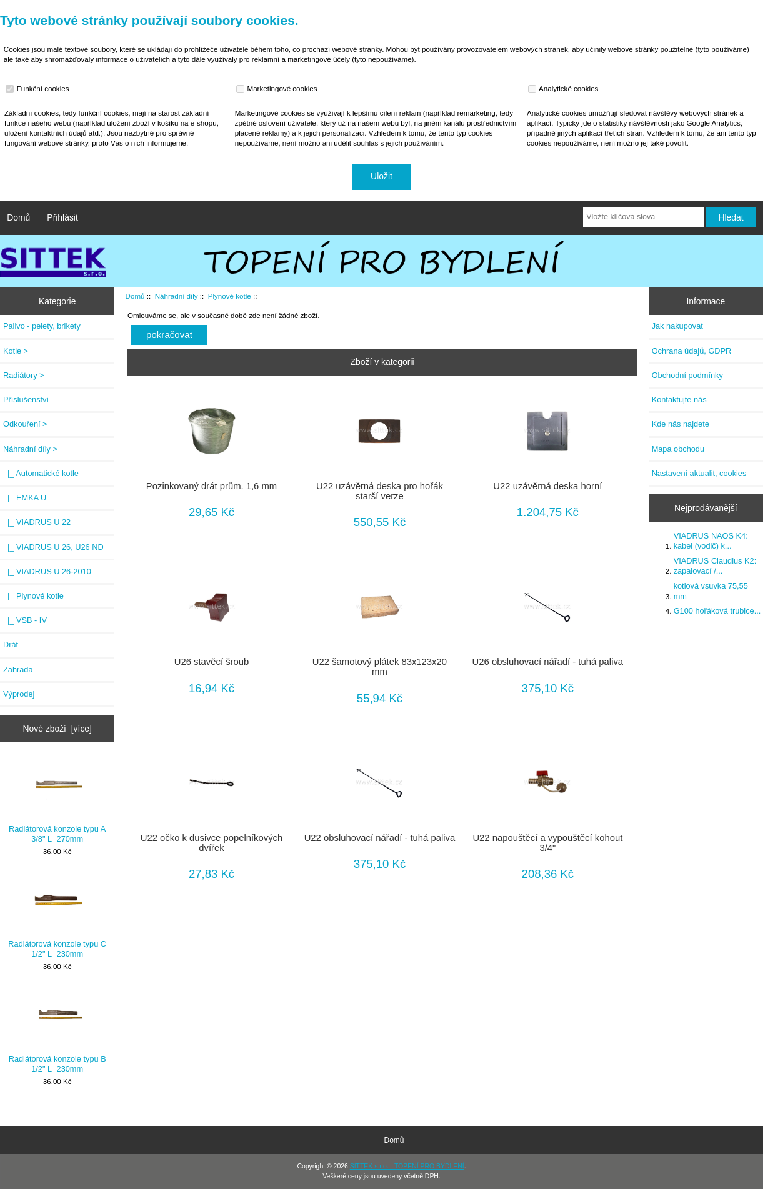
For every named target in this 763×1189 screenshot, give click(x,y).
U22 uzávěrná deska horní (547, 486)
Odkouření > (25, 424)
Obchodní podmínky (687, 375)
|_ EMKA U (24, 497)
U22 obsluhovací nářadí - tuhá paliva (380, 838)
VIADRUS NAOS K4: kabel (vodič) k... (711, 540)
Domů (18, 217)
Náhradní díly (176, 296)
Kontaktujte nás (679, 399)
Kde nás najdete (680, 424)
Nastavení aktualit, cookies (699, 473)
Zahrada (18, 669)
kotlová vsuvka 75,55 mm (711, 590)
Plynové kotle (229, 296)
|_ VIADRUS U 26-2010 (47, 571)
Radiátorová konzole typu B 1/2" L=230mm (57, 1030)
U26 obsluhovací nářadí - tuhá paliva (548, 662)
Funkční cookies (39, 88)
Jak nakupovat (677, 326)
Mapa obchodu (678, 449)
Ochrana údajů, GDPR (692, 351)
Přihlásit (62, 217)
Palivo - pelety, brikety (42, 326)
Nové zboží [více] (57, 729)
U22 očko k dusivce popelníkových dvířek (212, 843)
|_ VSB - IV (25, 620)
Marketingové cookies (278, 88)
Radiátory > (23, 375)
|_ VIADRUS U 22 (37, 522)
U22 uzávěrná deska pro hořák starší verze (379, 491)
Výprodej (18, 694)
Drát (10, 644)
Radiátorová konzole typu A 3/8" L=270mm (57, 801)
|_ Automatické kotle (41, 473)
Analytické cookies (564, 88)
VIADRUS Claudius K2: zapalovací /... (715, 565)
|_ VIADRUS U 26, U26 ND (53, 547)
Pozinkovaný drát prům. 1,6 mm (211, 486)
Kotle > (15, 351)
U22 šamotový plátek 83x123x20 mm (379, 667)
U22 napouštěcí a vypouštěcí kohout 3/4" (547, 843)
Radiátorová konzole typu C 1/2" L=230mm (57, 916)
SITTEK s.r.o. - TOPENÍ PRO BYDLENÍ (407, 1166)
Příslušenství (26, 399)
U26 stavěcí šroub (211, 662)
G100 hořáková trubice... (717, 610)
